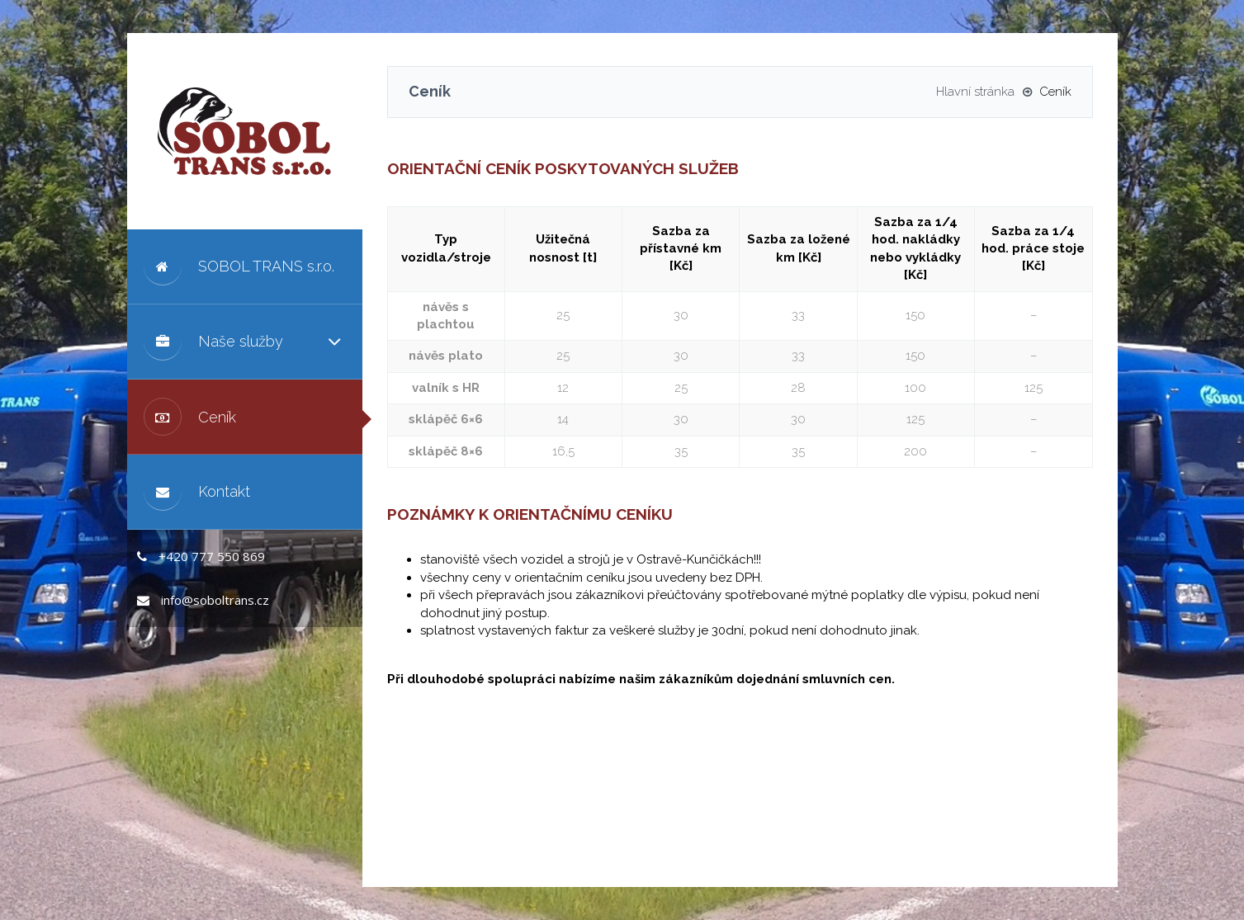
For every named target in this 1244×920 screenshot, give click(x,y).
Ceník (190, 417)
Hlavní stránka (975, 91)
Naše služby (213, 342)
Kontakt (197, 492)
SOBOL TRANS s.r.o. (239, 266)
